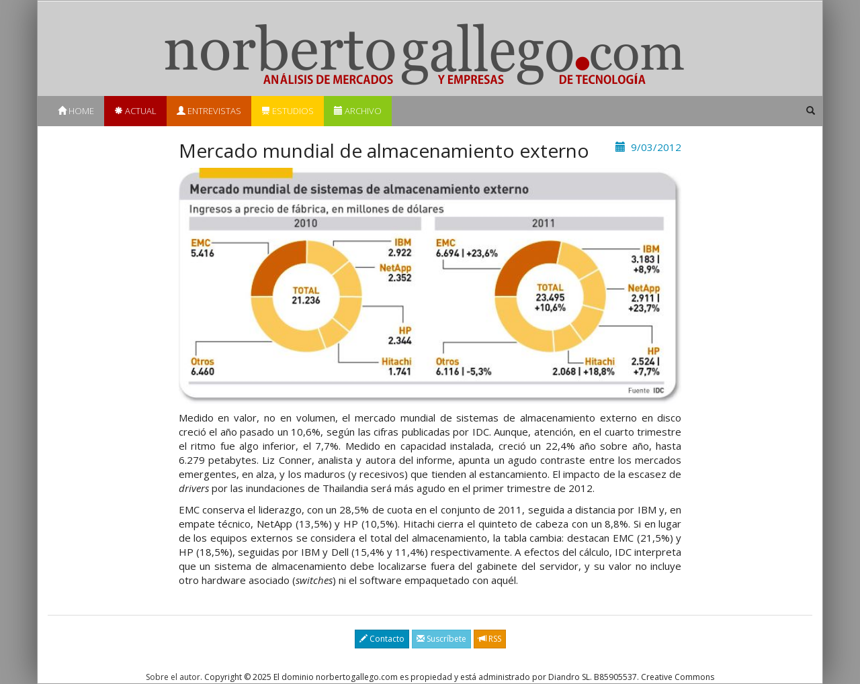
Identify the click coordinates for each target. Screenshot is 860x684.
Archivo (358, 111)
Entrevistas (209, 111)
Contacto (381, 638)
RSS (489, 638)
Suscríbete (441, 638)
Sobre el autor (173, 677)
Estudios (287, 111)
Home (76, 111)
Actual (135, 111)
